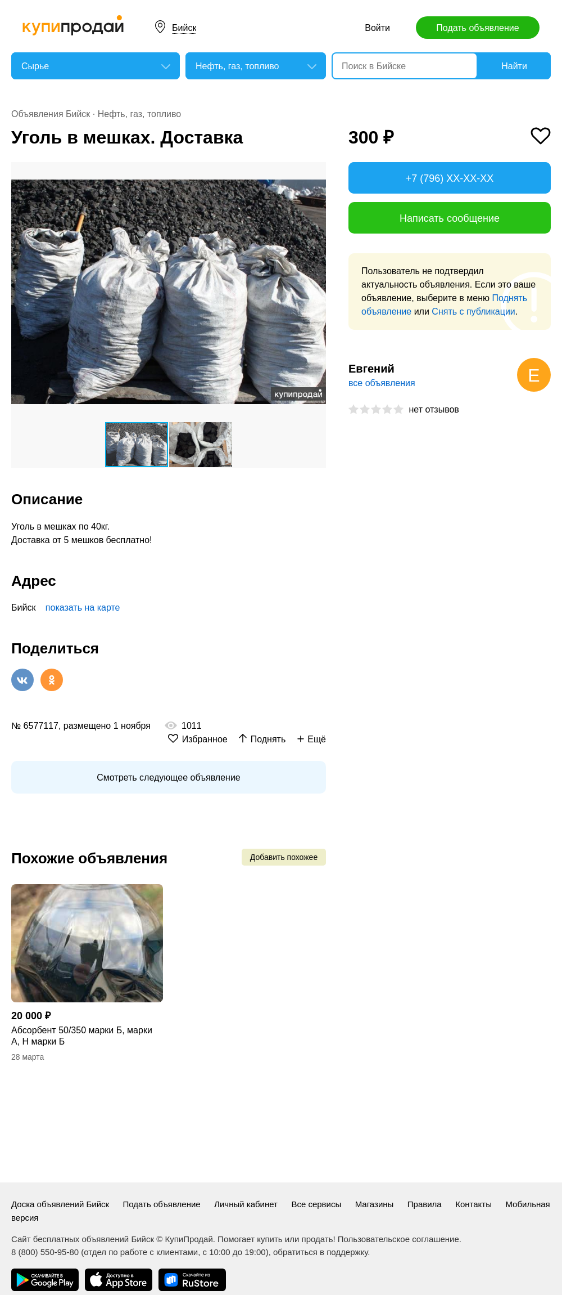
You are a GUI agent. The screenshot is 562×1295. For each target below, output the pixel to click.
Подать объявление (477, 28)
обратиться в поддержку (320, 1252)
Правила (424, 1204)
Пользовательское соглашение (398, 1239)
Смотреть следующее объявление (168, 777)
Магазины (374, 1204)
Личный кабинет (246, 1204)
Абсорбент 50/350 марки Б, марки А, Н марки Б (81, 1035)
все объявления (381, 383)
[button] (316, 172)
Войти (377, 28)
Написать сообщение (450, 218)
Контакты (473, 1204)
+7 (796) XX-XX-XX (450, 178)
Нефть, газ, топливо (139, 114)
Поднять (268, 739)
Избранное (205, 739)
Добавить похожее (284, 857)
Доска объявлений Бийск (60, 1204)
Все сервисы (316, 1204)
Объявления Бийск (50, 114)
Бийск (184, 28)
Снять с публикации (473, 311)
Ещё (316, 739)
